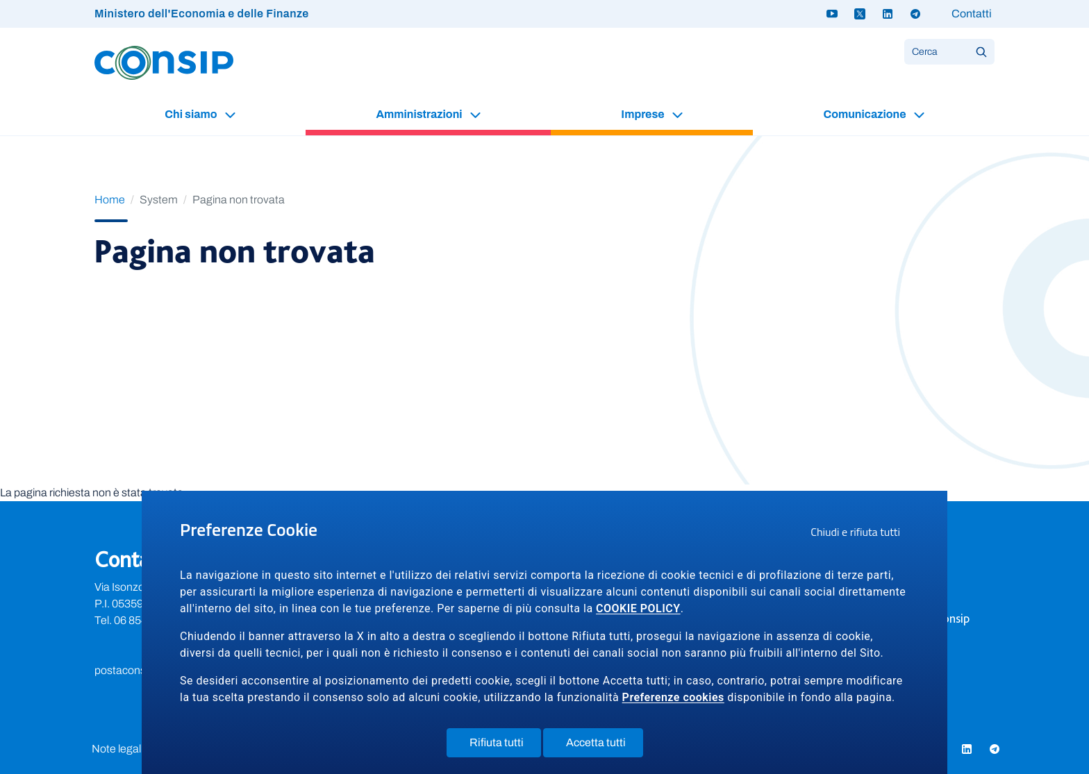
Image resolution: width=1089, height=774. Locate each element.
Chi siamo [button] (192, 114)
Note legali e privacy (140, 749)
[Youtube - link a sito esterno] (832, 14)
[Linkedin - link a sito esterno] (887, 14)
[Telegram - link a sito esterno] (915, 14)
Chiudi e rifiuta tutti (859, 534)
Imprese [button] (643, 114)
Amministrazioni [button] (420, 114)
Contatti (971, 13)
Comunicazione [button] (865, 114)
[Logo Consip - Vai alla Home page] (163, 62)
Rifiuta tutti (505, 745)
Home (109, 199)
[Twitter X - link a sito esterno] (859, 14)
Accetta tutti (604, 745)
